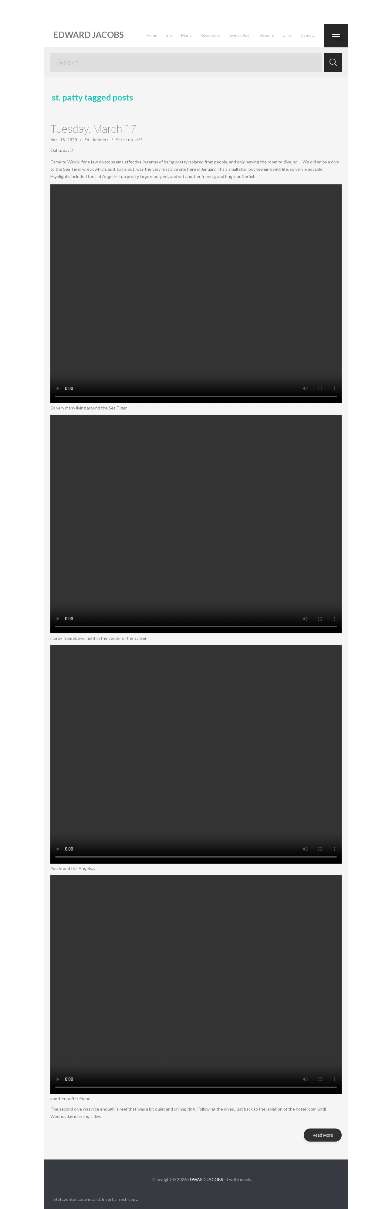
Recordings (210, 35)
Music (186, 35)
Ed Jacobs (95, 139)
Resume (267, 35)
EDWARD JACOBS (205, 1179)
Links (287, 35)
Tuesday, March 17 (93, 129)
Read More (323, 1135)
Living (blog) (240, 35)
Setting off (129, 139)
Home (152, 35)
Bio (169, 35)
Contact (308, 35)
